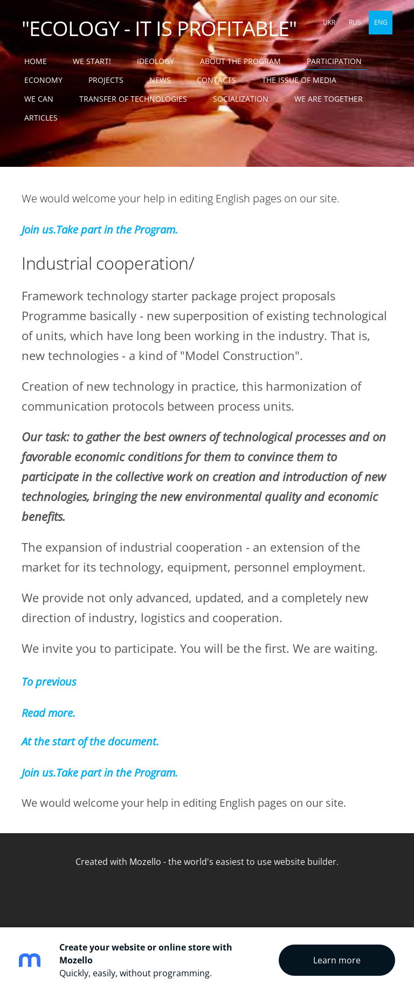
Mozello (145, 862)
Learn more (337, 960)
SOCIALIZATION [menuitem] (240, 99)
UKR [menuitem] (329, 22)
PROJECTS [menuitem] (105, 80)
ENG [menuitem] (381, 22)
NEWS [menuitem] (160, 80)
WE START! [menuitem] (92, 61)
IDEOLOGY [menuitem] (155, 61)
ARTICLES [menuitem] (41, 117)
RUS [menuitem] (355, 22)
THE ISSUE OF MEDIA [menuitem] (299, 80)
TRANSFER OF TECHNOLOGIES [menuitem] (133, 99)
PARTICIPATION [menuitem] (334, 61)
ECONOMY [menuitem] (43, 80)
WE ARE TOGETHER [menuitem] (328, 99)
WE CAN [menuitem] (38, 99)
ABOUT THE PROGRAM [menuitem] (240, 61)
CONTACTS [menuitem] (216, 80)
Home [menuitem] (35, 61)
